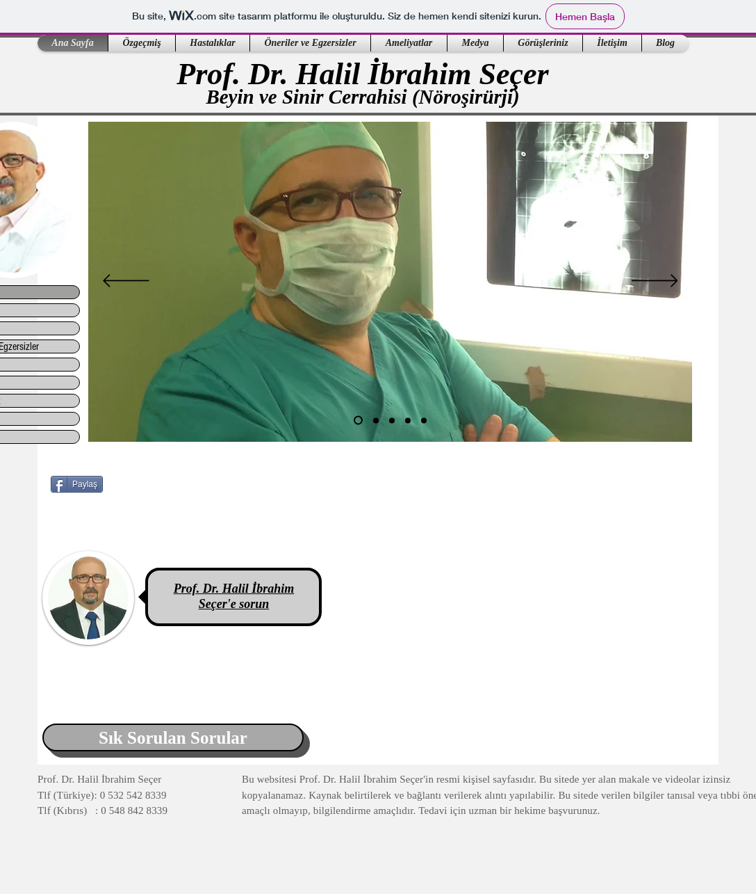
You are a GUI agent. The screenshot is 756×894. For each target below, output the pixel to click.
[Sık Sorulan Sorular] (173, 737)
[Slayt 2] (376, 420)
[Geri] (126, 281)
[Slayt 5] (424, 420)
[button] (141, 43)
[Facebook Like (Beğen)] (137, 518)
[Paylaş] (77, 484)
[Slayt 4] (408, 420)
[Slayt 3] (392, 420)
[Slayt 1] (358, 420)
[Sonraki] (655, 281)
